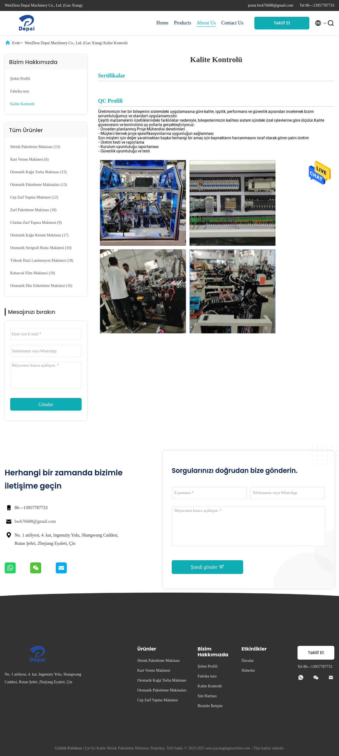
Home (162, 23)
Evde (16, 43)
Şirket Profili (20, 79)
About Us (206, 23)
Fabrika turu (19, 91)
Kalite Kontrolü (22, 104)
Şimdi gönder (207, 567)
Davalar (247, 661)
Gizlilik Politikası (68, 748)
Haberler (248, 670)
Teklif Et (282, 23)
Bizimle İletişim (210, 706)
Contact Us (232, 23)
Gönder (45, 404)
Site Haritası (207, 696)
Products (182, 23)
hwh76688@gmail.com (35, 521)
